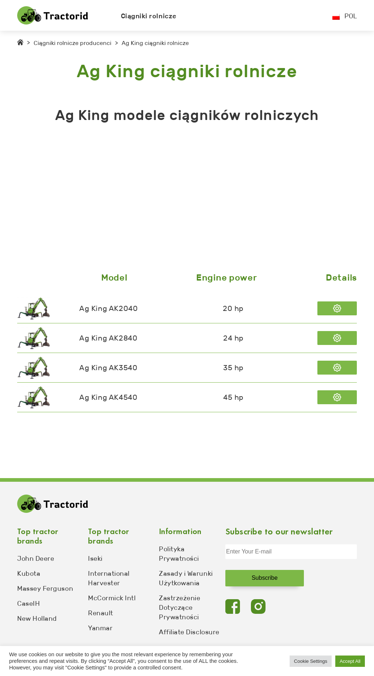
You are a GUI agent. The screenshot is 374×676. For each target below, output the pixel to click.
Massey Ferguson (45, 589)
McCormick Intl (112, 598)
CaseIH (28, 604)
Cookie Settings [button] (310, 661)
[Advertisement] (187, 199)
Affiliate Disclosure (189, 632)
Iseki (95, 559)
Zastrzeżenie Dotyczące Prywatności (179, 607)
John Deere (35, 559)
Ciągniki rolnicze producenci (72, 43)
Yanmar (100, 628)
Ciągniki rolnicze (148, 16)
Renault (100, 613)
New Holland (37, 619)
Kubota (28, 574)
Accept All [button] (350, 661)
